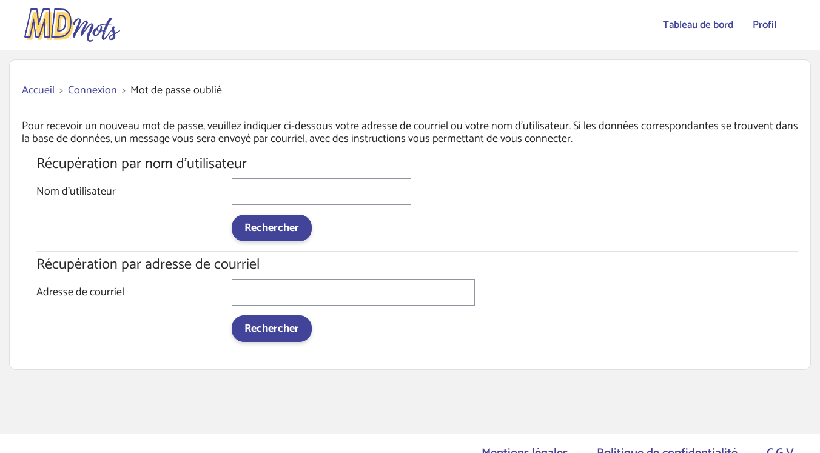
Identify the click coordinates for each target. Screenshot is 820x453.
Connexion (92, 91)
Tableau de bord (698, 24)
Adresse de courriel (80, 294)
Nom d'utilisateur (76, 193)
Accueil (38, 91)
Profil (764, 24)
